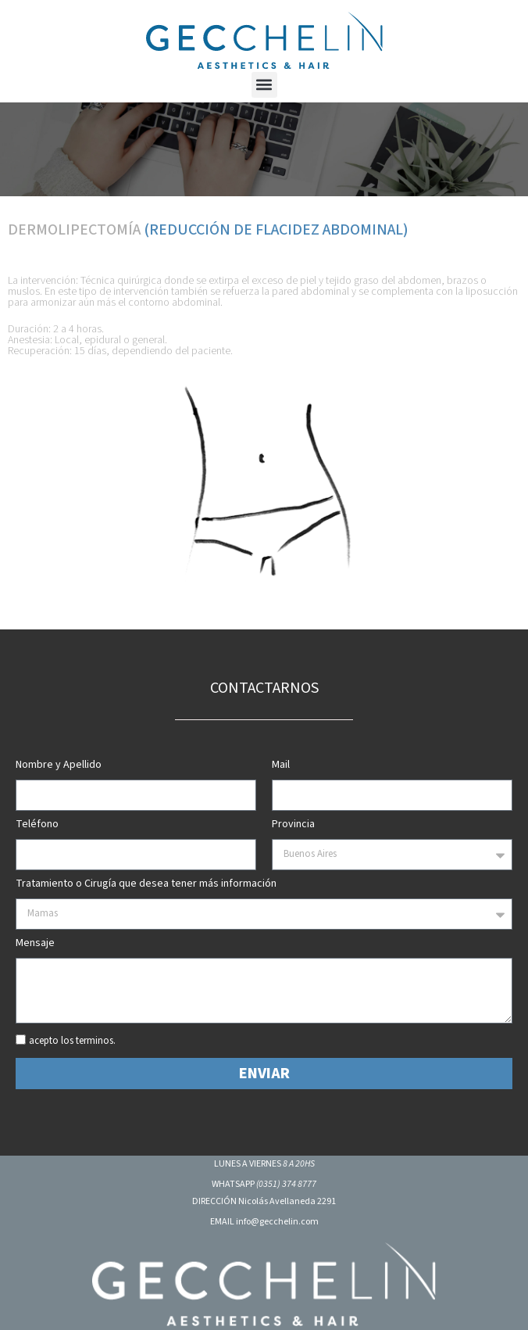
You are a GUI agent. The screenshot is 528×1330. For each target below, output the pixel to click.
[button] (264, 85)
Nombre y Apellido (59, 766)
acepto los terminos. (72, 1041)
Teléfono (37, 825)
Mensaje (35, 944)
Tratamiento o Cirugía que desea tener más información (146, 884)
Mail (281, 766)
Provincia (293, 825)
